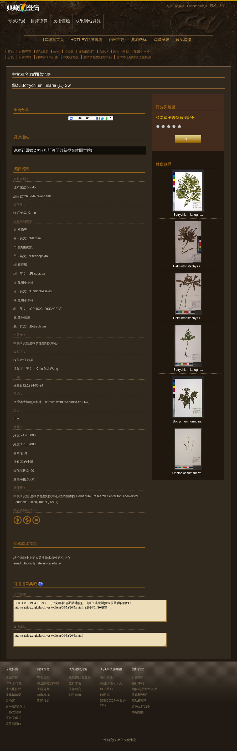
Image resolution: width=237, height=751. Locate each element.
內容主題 (117, 39)
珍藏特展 (16, 21)
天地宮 (10, 700)
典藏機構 (139, 39)
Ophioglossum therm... (188, 473)
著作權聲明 (139, 695)
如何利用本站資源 (144, 689)
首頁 (169, 6)
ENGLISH (217, 6)
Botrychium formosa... (188, 421)
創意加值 (75, 695)
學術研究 (75, 689)
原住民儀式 (13, 718)
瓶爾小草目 (121, 51)
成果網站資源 (88, 21)
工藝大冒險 (13, 712)
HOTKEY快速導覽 (86, 39)
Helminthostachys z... (188, 266)
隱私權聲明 (139, 700)
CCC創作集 (14, 683)
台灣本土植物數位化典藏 (133, 57)
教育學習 (75, 683)
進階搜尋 (161, 39)
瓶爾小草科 (142, 51)
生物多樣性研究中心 (97, 57)
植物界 (69, 51)
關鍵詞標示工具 (111, 683)
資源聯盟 (183, 39)
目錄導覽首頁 (52, 39)
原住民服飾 (13, 724)
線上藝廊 (106, 689)
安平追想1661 (15, 706)
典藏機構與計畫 (47, 57)
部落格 (179, 6)
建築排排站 (13, 689)
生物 (56, 51)
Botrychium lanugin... (188, 214)
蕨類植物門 (86, 51)
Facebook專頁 (197, 6)
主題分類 (43, 689)
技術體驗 (61, 21)
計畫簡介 (138, 677)
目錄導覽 (39, 21)
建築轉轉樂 (13, 695)
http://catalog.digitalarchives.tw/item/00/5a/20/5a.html (90, 640)
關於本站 (138, 683)
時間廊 (105, 695)
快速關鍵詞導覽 (48, 683)
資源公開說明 (141, 706)
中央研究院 (71, 57)
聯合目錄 (43, 677)
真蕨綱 (104, 51)
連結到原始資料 (27, 150)
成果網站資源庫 (80, 677)
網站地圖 (138, 712)
